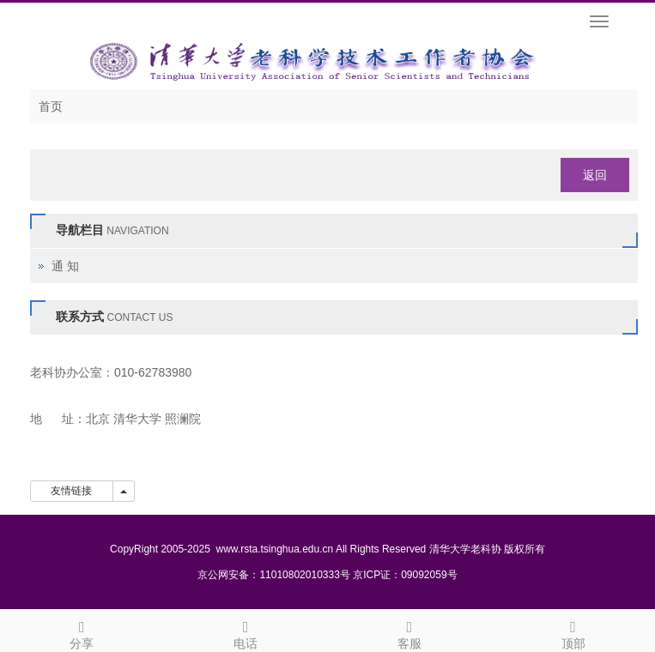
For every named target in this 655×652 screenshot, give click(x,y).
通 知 (65, 266)
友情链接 (71, 491)
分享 (82, 632)
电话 (246, 632)
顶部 (573, 632)
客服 (410, 632)
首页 (51, 106)
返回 (595, 175)
